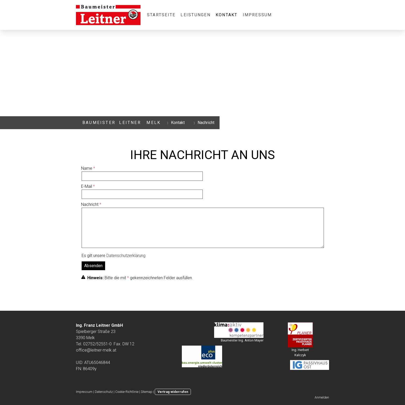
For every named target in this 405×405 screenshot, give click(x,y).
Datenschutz (104, 392)
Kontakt (227, 14)
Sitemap (146, 392)
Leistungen (195, 14)
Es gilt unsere (113, 255)
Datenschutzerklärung (125, 255)
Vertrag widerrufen (173, 392)
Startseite (161, 14)
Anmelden (322, 397)
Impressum (257, 14)
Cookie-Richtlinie (126, 392)
